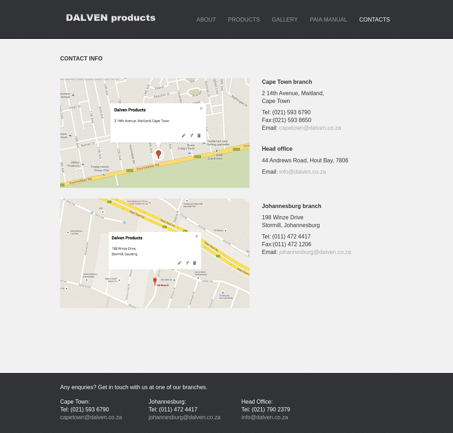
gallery (285, 20)
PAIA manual (329, 20)
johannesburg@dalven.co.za (315, 252)
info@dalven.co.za (302, 172)
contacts (374, 20)
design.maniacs (109, 19)
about (206, 20)
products (244, 20)
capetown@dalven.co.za (310, 128)
